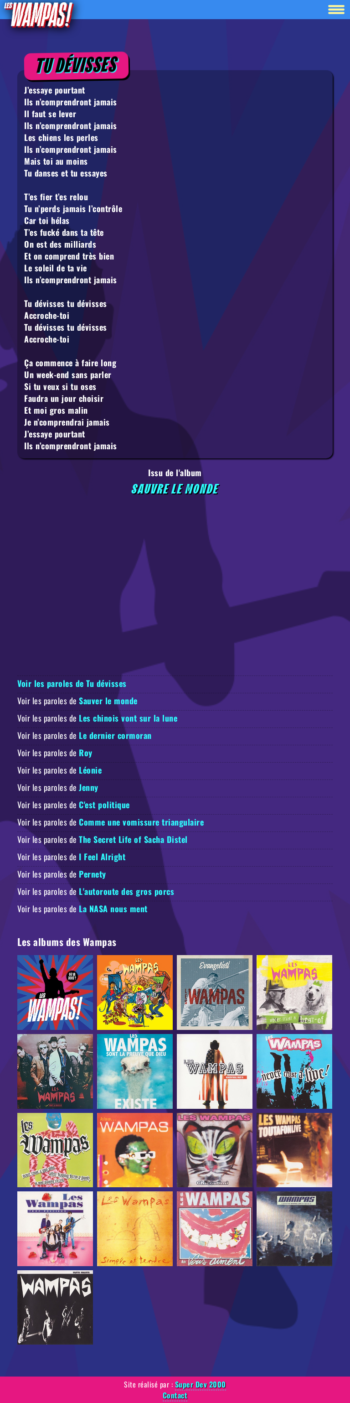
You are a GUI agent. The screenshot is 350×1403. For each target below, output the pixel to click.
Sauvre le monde (175, 489)
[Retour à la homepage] (38, 14)
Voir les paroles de (77, 701)
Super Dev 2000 (200, 1384)
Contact (175, 1395)
